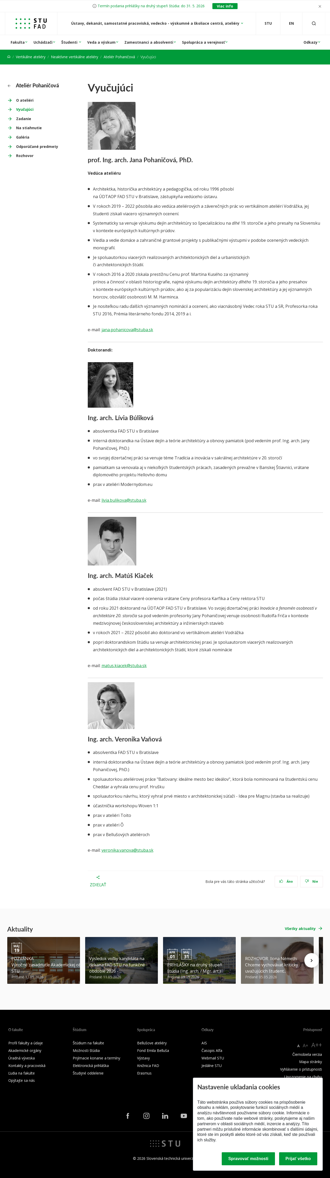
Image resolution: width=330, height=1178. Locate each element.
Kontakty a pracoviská (26, 1065)
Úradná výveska (21, 1058)
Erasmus (144, 1073)
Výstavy (143, 1058)
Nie (311, 881)
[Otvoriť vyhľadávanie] (313, 23)
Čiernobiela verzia (307, 1054)
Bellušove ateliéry (152, 1042)
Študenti (69, 42)
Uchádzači (42, 42)
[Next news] (311, 960)
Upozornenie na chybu (303, 1076)
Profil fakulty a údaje (25, 1042)
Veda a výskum (101, 42)
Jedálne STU (211, 1065)
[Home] (8, 56)
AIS (204, 1042)
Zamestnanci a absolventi (148, 42)
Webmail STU (212, 1058)
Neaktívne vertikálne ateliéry (74, 56)
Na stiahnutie (29, 127)
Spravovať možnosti (248, 1158)
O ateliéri (24, 100)
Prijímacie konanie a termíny (96, 1058)
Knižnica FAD (148, 1065)
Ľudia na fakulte (21, 1073)
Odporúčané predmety (37, 146)
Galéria (22, 137)
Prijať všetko (298, 1158)
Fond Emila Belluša (153, 1050)
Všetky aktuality (300, 928)
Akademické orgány (24, 1050)
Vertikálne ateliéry (30, 56)
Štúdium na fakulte (88, 1042)
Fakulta (18, 42)
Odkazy (311, 42)
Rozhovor (24, 155)
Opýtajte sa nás (21, 1080)
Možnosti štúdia (86, 1050)
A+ (305, 1045)
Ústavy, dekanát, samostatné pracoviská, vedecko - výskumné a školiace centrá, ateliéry (155, 23)
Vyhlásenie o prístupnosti (301, 1069)
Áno (286, 881)
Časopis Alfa (211, 1050)
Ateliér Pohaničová (119, 56)
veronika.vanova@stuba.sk (127, 850)
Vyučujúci (24, 109)
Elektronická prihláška (91, 1065)
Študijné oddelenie (88, 1073)
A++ (316, 1044)
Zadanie (23, 118)
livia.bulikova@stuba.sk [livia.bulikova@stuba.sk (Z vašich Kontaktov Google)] (124, 500)
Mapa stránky (310, 1061)
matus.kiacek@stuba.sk (124, 665)
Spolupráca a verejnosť (203, 42)
